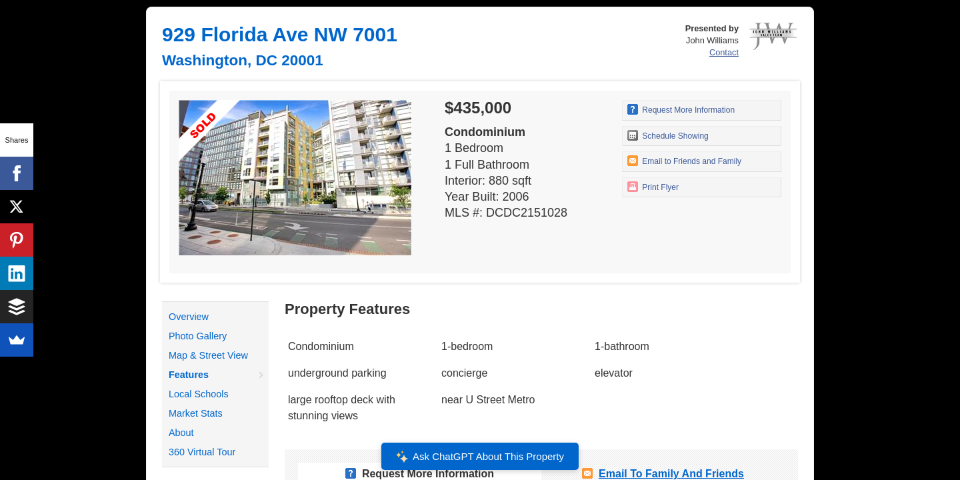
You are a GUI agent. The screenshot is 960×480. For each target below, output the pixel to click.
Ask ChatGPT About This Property (480, 457)
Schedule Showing (668, 135)
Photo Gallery (198, 336)
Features (189, 374)
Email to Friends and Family (684, 160)
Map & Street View (208, 355)
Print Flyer (653, 186)
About (181, 432)
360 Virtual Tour (202, 452)
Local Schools (199, 394)
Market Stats (196, 413)
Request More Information (681, 109)
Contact (724, 52)
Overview (189, 316)
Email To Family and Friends (671, 473)
